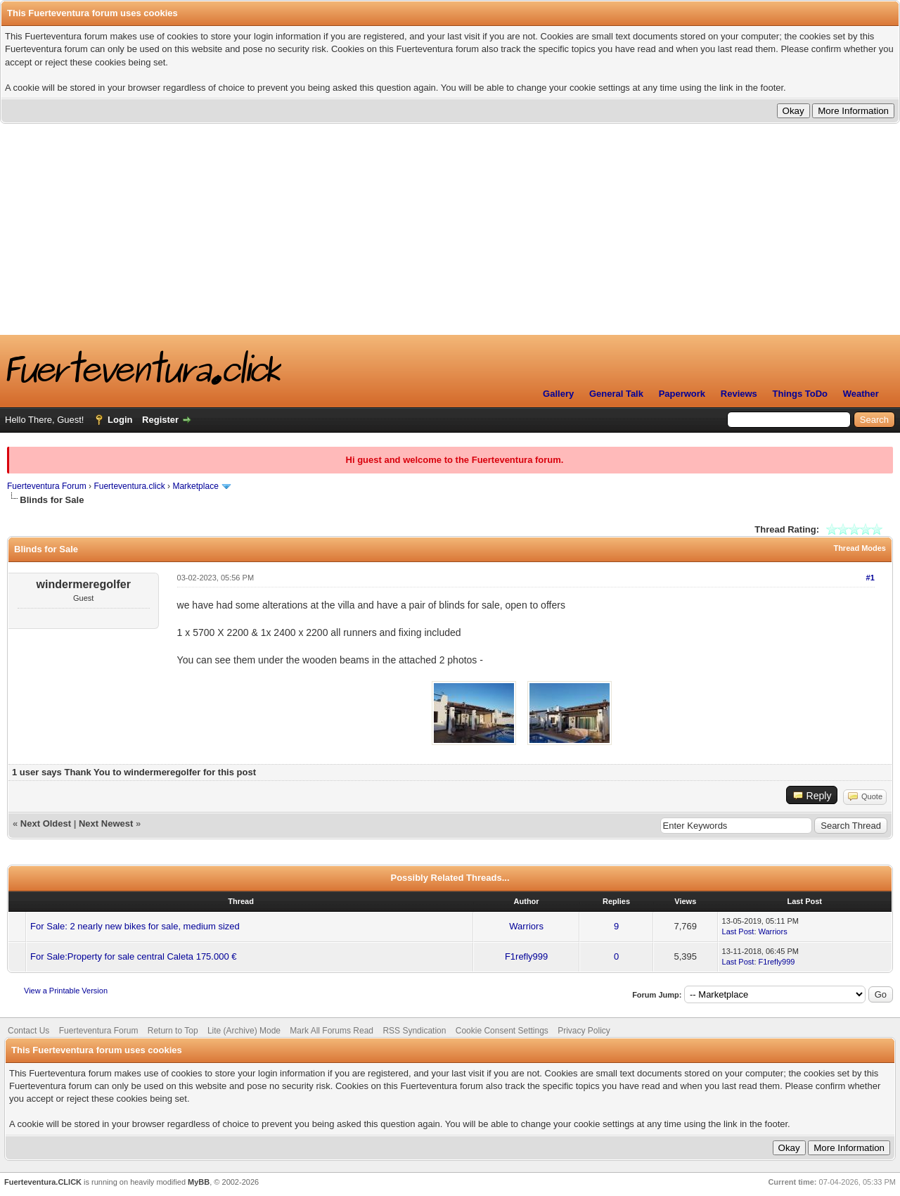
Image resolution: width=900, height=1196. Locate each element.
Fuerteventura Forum (46, 486)
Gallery (558, 393)
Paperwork (682, 393)
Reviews (739, 393)
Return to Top (173, 1031)
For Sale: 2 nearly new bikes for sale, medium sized (135, 926)
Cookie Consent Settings (502, 1031)
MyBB (199, 1182)
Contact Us (28, 1031)
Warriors (526, 926)
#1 (870, 577)
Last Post (738, 931)
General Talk (616, 393)
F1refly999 (526, 956)
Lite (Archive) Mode (244, 1031)
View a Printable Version (66, 990)
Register (160, 419)
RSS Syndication (414, 1031)
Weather (861, 393)
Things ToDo (800, 393)
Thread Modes (859, 548)
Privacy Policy (584, 1031)
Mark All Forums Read (331, 1031)
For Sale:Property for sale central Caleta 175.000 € (133, 956)
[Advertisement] (450, 229)
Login (120, 419)
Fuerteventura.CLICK (43, 1182)
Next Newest (106, 823)
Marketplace (195, 486)
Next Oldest (45, 823)
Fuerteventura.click (129, 486)
